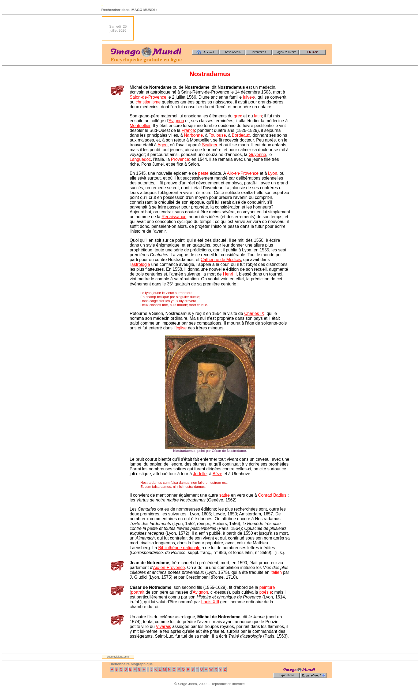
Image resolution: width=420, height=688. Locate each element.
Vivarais (163, 626)
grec (238, 116)
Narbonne (193, 135)
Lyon (272, 173)
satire (224, 495)
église (181, 328)
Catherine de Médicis (221, 259)
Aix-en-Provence (242, 173)
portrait (137, 592)
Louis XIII (210, 602)
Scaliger (210, 145)
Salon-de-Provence (148, 97)
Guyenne (257, 154)
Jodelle (200, 473)
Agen (162, 145)
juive (247, 97)
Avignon (176, 120)
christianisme (148, 102)
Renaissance (174, 216)
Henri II (230, 274)
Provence (180, 159)
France (188, 130)
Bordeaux (241, 135)
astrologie (141, 264)
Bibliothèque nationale (179, 547)
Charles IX (254, 313)
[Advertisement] (234, 28)
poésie (265, 592)
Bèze (217, 473)
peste (203, 173)
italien (276, 572)
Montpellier (140, 125)
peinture (267, 587)
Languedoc (140, 159)
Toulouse (217, 135)
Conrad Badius (272, 495)
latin (258, 116)
